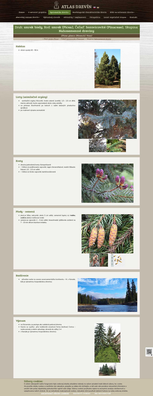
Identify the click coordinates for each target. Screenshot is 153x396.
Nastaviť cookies (81, 393)
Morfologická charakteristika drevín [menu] (89, 12)
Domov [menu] (22, 12)
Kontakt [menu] (133, 17)
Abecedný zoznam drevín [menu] (28, 17)
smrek (53, 39)
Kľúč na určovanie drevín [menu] (122, 12)
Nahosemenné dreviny (102, 39)
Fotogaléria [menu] (95, 17)
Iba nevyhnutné (103, 393)
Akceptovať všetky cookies (55, 393)
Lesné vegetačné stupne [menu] (115, 17)
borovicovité (75, 39)
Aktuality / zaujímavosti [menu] (75, 17)
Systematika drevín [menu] (59, 12)
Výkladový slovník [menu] (51, 17)
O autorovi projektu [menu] (37, 12)
